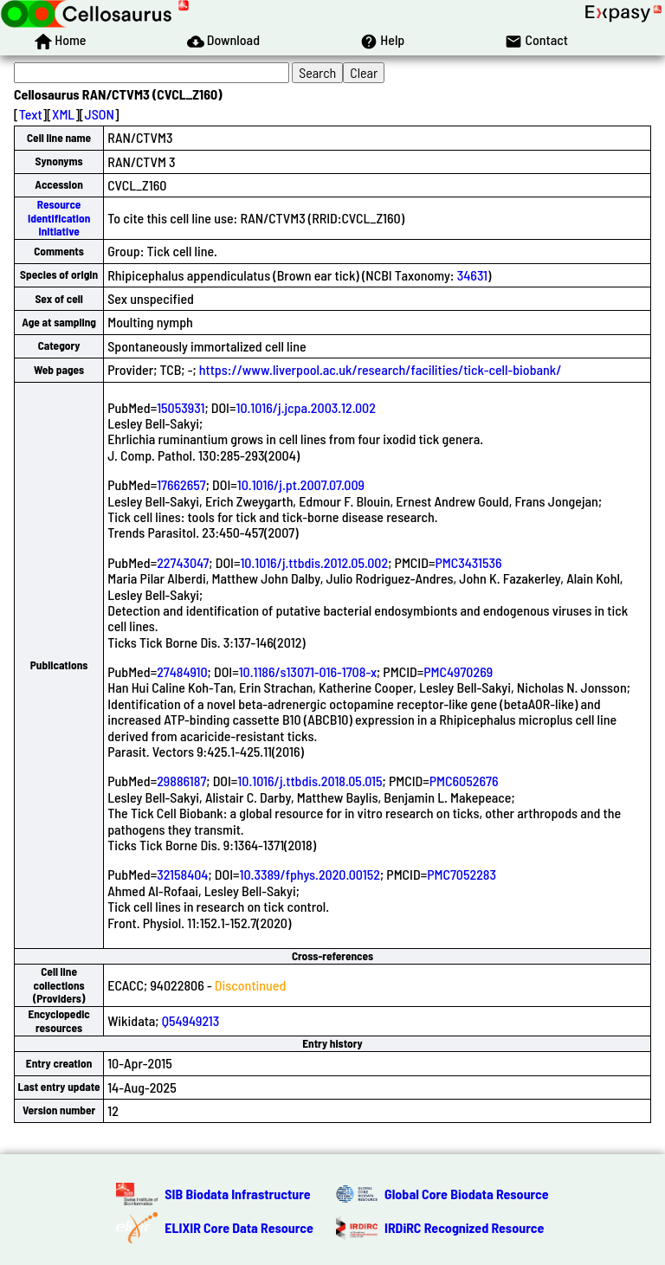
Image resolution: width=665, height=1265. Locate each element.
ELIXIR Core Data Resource (239, 1227)
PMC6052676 (464, 780)
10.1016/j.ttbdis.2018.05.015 (309, 780)
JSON (99, 114)
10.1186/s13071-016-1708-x (308, 671)
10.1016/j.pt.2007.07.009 (301, 484)
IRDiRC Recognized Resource (464, 1227)
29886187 (181, 780)
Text (30, 114)
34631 (472, 275)
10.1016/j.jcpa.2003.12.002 (305, 407)
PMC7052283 (461, 874)
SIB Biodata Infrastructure (237, 1193)
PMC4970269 (458, 671)
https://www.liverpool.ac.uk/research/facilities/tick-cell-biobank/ (380, 369)
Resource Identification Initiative (59, 217)
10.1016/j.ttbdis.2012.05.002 (314, 562)
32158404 (182, 874)
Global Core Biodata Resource (466, 1193)
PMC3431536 (468, 562)
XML (63, 114)
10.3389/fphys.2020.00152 (310, 874)
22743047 (183, 562)
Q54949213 (191, 1020)
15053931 (180, 407)
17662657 (181, 484)
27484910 (182, 671)
